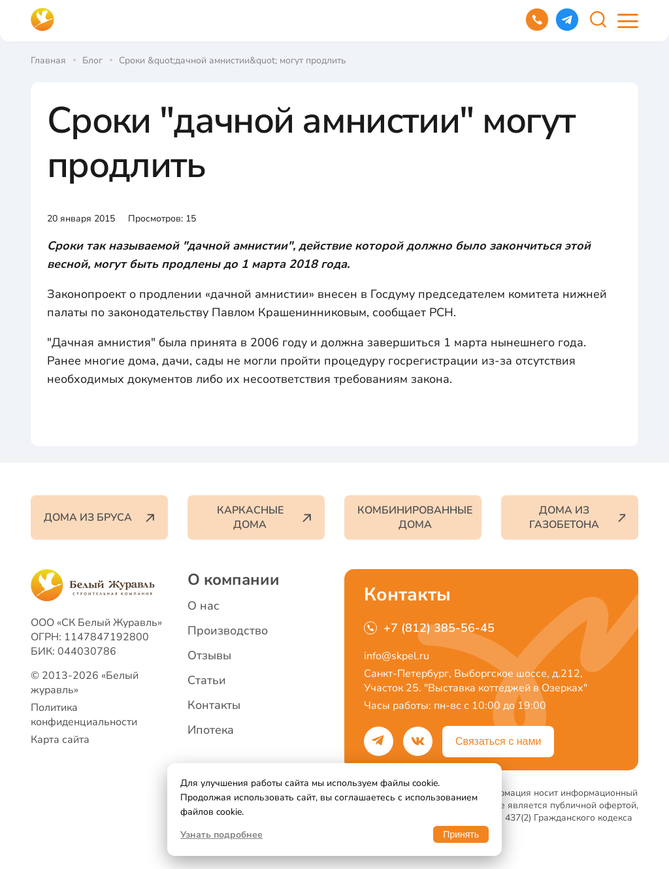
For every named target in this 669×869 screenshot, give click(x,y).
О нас (204, 606)
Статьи (207, 680)
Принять (461, 834)
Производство (228, 630)
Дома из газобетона (577, 517)
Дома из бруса (99, 517)
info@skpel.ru (396, 656)
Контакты (214, 705)
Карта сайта (60, 739)
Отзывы (209, 655)
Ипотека (211, 730)
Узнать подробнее (221, 834)
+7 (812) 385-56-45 (429, 628)
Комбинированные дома (414, 517)
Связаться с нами (498, 741)
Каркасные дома (264, 517)
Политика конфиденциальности (84, 714)
